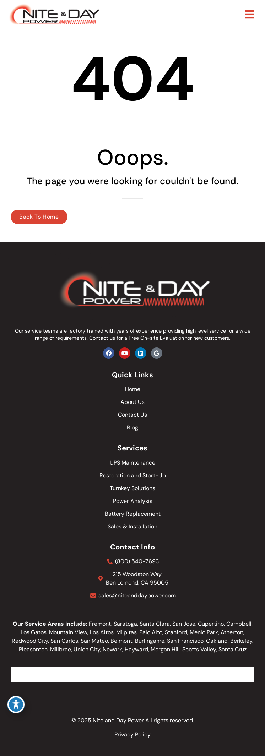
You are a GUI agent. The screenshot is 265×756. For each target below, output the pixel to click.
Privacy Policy (132, 734)
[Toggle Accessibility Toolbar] (16, 704)
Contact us (102, 338)
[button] (249, 15)
